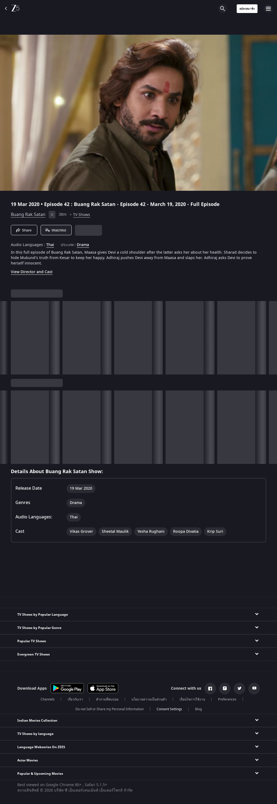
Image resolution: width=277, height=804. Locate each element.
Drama (83, 245)
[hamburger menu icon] (268, 8)
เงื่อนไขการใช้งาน (192, 699)
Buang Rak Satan (28, 214)
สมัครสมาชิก (247, 9)
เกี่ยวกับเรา (75, 699)
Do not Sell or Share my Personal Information (109, 709)
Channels (48, 699)
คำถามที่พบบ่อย (107, 699)
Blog (198, 709)
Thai (50, 245)
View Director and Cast (31, 272)
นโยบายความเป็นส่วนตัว (149, 699)
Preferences (227, 699)
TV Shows (81, 215)
